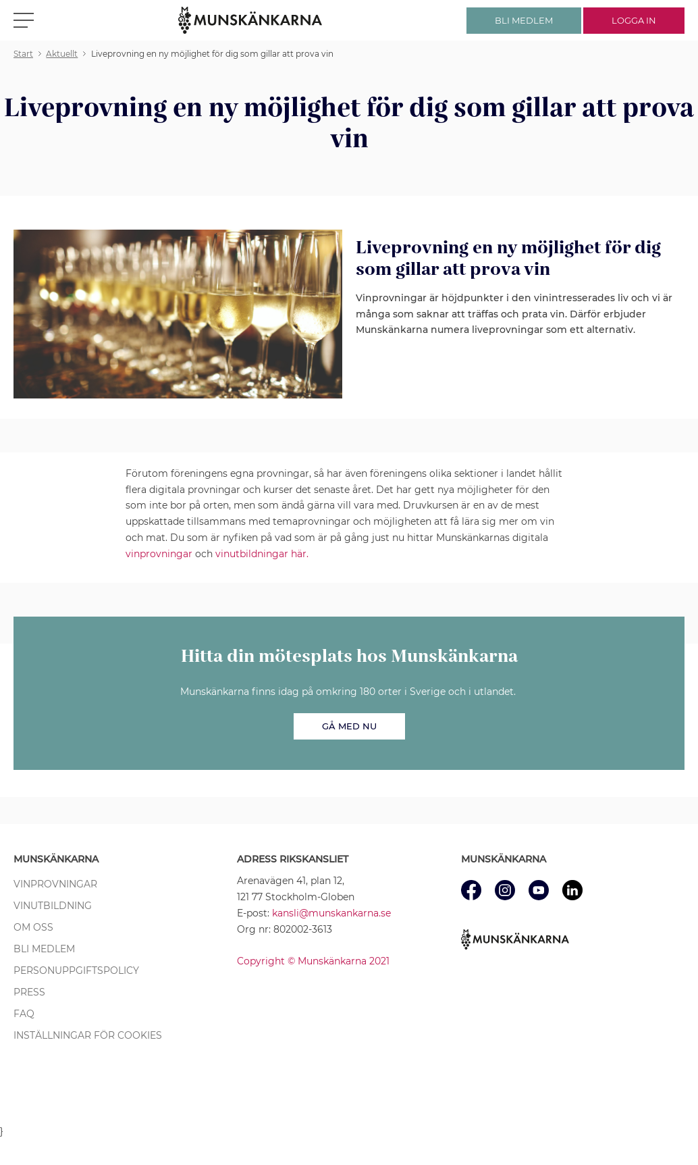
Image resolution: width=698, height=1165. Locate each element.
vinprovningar (159, 554)
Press (29, 992)
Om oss (33, 927)
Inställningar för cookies (88, 1035)
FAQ (24, 1014)
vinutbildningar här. (261, 554)
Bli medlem (44, 949)
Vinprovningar (55, 884)
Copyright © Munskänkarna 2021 (313, 961)
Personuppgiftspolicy (76, 970)
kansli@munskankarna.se (331, 913)
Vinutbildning (53, 906)
